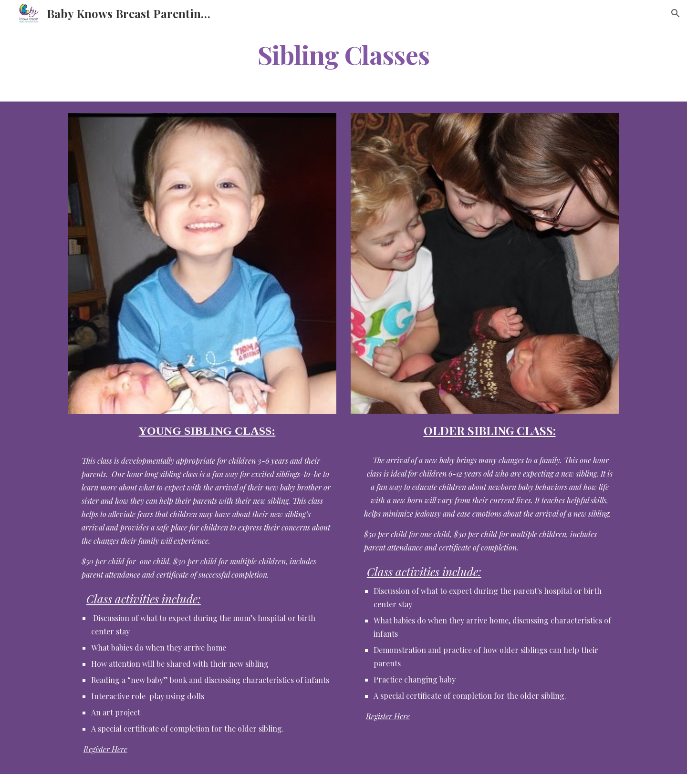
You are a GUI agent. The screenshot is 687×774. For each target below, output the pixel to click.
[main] (343, 54)
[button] (675, 13)
